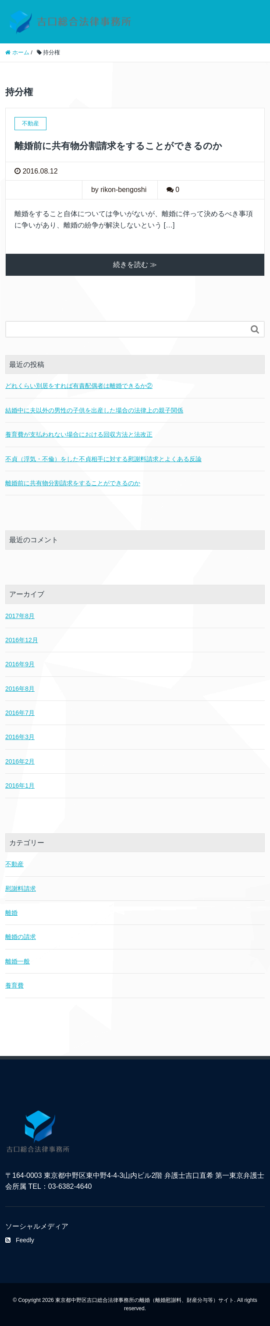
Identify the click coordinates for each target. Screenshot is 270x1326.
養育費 (14, 985)
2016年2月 (20, 761)
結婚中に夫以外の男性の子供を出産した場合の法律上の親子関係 (94, 410)
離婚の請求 (20, 936)
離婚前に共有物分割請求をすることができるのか (118, 146)
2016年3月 (20, 736)
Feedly (19, 1240)
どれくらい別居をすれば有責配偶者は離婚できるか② (79, 385)
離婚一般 (17, 961)
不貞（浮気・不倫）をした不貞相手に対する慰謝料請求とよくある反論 (103, 458)
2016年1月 (20, 785)
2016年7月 (20, 712)
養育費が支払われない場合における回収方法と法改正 (79, 434)
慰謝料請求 (20, 888)
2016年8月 (20, 688)
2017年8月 (20, 615)
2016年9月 (20, 664)
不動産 (14, 863)
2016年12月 (21, 639)
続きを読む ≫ (135, 264)
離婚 (11, 912)
